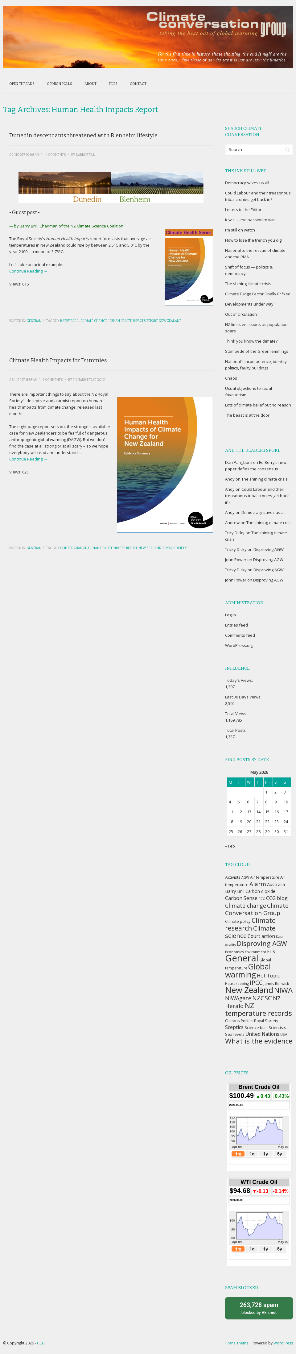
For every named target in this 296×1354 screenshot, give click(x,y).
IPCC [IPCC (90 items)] (256, 982)
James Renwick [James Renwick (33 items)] (276, 983)
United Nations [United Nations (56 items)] (262, 1034)
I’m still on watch (240, 230)
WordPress (283, 1343)
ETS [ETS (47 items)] (271, 951)
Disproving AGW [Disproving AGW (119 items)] (262, 943)
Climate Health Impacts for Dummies (58, 360)
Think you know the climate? (251, 341)
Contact (138, 84)
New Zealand (170, 321)
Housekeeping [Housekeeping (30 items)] (237, 983)
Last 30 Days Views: (243, 697)
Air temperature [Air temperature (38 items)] (264, 877)
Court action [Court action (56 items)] (261, 936)
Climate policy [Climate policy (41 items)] (238, 921)
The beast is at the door (247, 415)
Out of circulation (241, 314)
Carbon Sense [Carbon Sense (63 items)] (241, 898)
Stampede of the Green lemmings (256, 351)
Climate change (93, 321)
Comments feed (240, 635)
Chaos (231, 378)
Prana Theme (237, 1343)
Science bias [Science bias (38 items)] (256, 1027)
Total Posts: (236, 730)
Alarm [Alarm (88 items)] (257, 884)
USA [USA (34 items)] (283, 1034)
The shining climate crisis (248, 283)
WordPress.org (239, 645)
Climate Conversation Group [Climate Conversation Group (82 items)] (257, 909)
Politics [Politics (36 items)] (247, 1020)
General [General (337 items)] (241, 958)
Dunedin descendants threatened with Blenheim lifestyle (83, 135)
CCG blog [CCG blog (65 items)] (277, 898)
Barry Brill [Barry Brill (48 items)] (235, 891)
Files (113, 84)
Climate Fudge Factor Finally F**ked (257, 294)
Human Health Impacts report (133, 321)
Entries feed (236, 625)
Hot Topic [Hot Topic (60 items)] (268, 975)
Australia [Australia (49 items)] (276, 884)
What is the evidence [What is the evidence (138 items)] (258, 1041)
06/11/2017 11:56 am (23, 380)
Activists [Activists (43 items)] (232, 877)
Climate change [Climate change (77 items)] (245, 905)
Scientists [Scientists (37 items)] (277, 1027)
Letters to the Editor (243, 209)
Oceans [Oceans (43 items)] (232, 1020)
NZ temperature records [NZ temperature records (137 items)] (258, 1009)
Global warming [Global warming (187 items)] (248, 970)
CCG (41, 1343)
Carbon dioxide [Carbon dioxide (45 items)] (260, 891)
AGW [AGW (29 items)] (245, 877)
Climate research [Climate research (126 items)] (250, 924)
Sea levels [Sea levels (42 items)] (235, 1034)
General (34, 321)
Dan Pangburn (238, 462)
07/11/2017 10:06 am (24, 155)
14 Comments (55, 155)
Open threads (22, 84)
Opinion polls (59, 84)
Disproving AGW (268, 549)
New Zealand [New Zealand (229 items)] (249, 989)
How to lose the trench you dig (253, 240)
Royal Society (174, 548)
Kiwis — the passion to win (250, 220)
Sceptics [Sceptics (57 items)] (234, 1027)
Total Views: (236, 713)
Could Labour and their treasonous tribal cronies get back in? (257, 495)
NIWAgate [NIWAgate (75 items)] (238, 998)
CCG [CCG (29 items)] (261, 899)
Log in (230, 615)
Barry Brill (69, 321)
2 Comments (53, 380)
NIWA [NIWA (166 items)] (283, 990)
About (90, 84)
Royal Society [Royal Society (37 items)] (266, 1020)
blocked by (259, 1308)
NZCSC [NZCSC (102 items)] (262, 998)
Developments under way (249, 304)
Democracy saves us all (247, 182)
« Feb (230, 846)
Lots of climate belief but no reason (258, 405)
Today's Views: (239, 680)
